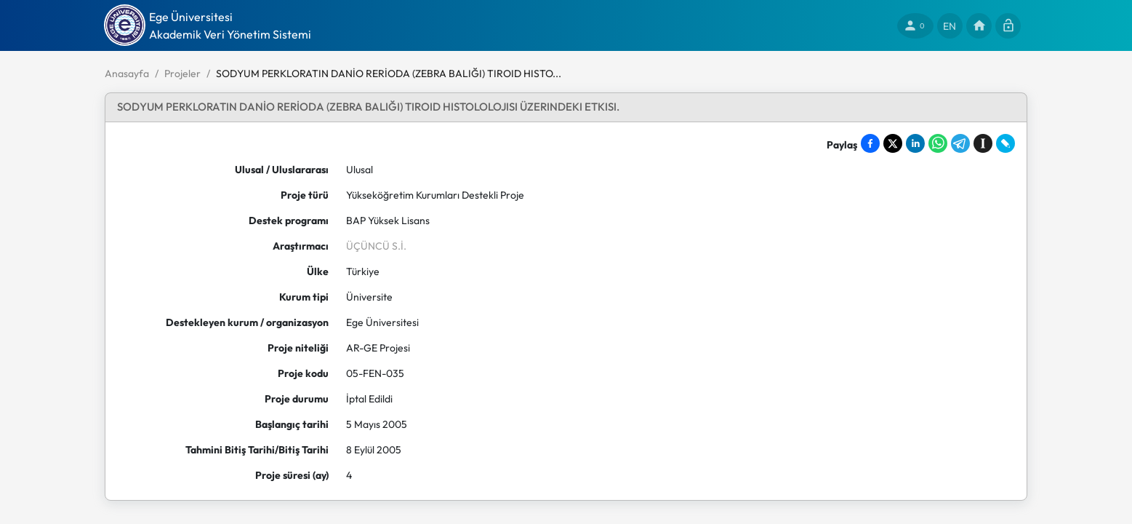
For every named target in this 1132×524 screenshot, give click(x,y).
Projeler (182, 73)
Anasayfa (127, 73)
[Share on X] (892, 143)
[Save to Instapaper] (983, 143)
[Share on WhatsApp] (937, 143)
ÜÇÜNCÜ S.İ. (376, 246)
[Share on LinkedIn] (915, 143)
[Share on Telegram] (960, 143)
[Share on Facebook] (870, 143)
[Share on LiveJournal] (1005, 143)
